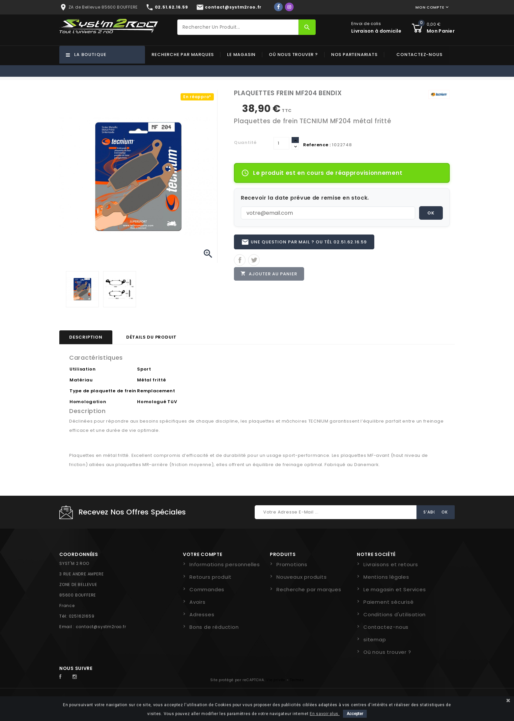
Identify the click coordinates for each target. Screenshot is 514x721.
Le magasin (241, 54)
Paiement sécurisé (388, 601)
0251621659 (82, 616)
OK (431, 213)
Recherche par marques (183, 54)
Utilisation (83, 369)
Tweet (253, 260)
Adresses (201, 614)
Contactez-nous (419, 54)
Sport (144, 369)
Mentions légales (386, 576)
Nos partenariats (354, 54)
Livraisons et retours (390, 564)
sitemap (374, 639)
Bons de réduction (214, 627)
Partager (239, 260)
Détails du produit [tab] (151, 337)
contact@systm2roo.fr (101, 626)
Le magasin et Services (394, 589)
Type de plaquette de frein (103, 391)
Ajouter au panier (269, 274)
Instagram (76, 676)
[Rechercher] (238, 27)
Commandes (206, 589)
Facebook (64, 676)
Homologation (88, 402)
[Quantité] (281, 143)
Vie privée (275, 680)
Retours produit (210, 576)
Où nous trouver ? (293, 54)
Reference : (317, 145)
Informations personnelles (224, 564)
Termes (297, 680)
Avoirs (197, 601)
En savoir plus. (325, 713)
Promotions (291, 564)
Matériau (81, 380)
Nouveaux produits (301, 576)
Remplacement (156, 391)
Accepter (355, 713)
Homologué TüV (157, 402)
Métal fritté (151, 380)
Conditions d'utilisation (394, 614)
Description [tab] (85, 337)
